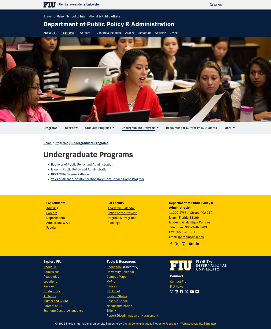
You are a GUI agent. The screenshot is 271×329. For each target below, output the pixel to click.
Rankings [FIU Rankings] (114, 223)
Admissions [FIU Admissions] (51, 272)
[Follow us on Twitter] (177, 244)
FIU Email (113, 291)
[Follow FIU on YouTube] (192, 291)
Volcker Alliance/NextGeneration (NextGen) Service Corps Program (97, 179)
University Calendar (120, 272)
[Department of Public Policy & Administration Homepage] (108, 24)
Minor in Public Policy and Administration (79, 169)
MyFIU (111, 281)
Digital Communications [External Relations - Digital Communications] (137, 323)
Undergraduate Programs (89, 143)
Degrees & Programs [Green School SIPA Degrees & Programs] (122, 218)
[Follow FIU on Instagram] (172, 291)
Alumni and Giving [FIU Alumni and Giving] (56, 301)
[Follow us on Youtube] (191, 244)
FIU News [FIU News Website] (176, 286)
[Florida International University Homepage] (89, 5)
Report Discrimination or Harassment (132, 315)
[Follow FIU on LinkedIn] (177, 291)
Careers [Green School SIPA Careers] (51, 213)
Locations (50, 281)
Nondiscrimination (119, 306)
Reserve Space (117, 301)
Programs (50, 129)
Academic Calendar (121, 208)
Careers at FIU (53, 306)
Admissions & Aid (58, 223)
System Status (117, 296)
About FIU (50, 267)
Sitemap (211, 323)
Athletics (49, 296)
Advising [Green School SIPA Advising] (52, 208)
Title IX (111, 310)
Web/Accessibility (191, 323)
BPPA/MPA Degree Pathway (70, 174)
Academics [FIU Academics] (51, 277)
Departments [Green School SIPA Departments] (55, 218)
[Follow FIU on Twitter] (187, 291)
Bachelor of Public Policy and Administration (82, 164)
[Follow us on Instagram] (184, 244)
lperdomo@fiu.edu (191, 237)
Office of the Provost (122, 213)
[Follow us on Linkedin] (198, 244)
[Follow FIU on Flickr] (197, 291)
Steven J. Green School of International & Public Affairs (81, 16)
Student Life (52, 291)
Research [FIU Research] (50, 286)
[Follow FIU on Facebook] (182, 291)
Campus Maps (116, 277)
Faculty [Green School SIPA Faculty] (51, 227)
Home (47, 143)
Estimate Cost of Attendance (63, 310)
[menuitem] (51, 33)
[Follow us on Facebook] (171, 244)
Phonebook (114, 267)
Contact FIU (178, 281)
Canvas (112, 286)
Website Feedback (166, 323)
